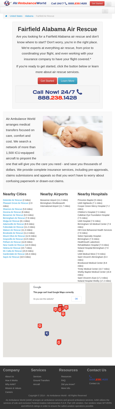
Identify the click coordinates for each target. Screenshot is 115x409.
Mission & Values (13, 388)
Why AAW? (10, 384)
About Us (9, 376)
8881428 (98, 378)
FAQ (63, 380)
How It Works (11, 380)
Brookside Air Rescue (13, 233)
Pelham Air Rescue (12, 242)
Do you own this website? (44, 299)
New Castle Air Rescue (13, 245)
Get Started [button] (97, 3)
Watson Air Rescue (12, 230)
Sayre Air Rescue (11, 257)
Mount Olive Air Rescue (14, 236)
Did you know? (68, 384)
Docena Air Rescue (12, 212)
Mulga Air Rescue (11, 221)
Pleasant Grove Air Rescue (15, 203)
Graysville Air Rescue (13, 239)
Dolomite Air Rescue (12, 200)
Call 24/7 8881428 (69, 3)
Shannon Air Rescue (12, 209)
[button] (46, 334)
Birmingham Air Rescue (14, 218)
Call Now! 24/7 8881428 (57, 95)
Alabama (29, 16)
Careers (9, 392)
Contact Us (94, 383)
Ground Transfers (41, 380)
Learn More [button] (67, 80)
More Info (65, 388)
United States (16, 16)
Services (37, 376)
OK (76, 299)
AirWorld (25, 3)
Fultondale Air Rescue (13, 227)
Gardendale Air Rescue (14, 254)
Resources (66, 376)
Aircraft (36, 384)
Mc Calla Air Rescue (12, 251)
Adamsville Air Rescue (13, 224)
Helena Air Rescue (11, 248)
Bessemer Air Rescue (13, 215)
